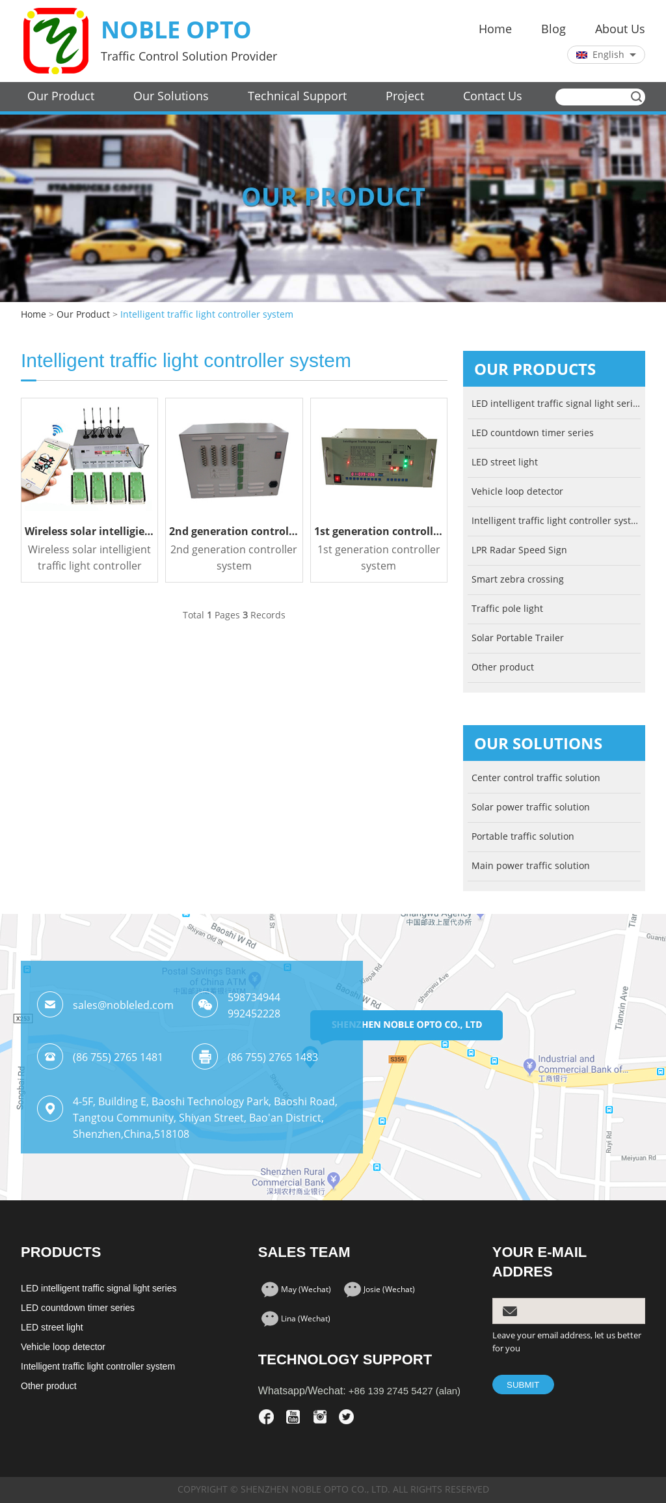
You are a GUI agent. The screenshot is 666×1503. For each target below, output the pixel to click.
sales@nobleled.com (123, 1005)
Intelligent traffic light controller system (206, 314)
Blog (553, 29)
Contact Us (492, 96)
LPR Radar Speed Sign (519, 550)
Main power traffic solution (531, 866)
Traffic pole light (507, 608)
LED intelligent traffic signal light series (556, 403)
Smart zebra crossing (518, 579)
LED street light (505, 462)
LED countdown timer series (533, 433)
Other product (503, 667)
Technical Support (297, 96)
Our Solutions (171, 96)
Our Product (60, 96)
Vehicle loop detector (517, 491)
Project (405, 96)
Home (495, 29)
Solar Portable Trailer (518, 638)
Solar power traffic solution (531, 807)
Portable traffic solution (523, 836)
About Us (620, 29)
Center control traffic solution (536, 778)
